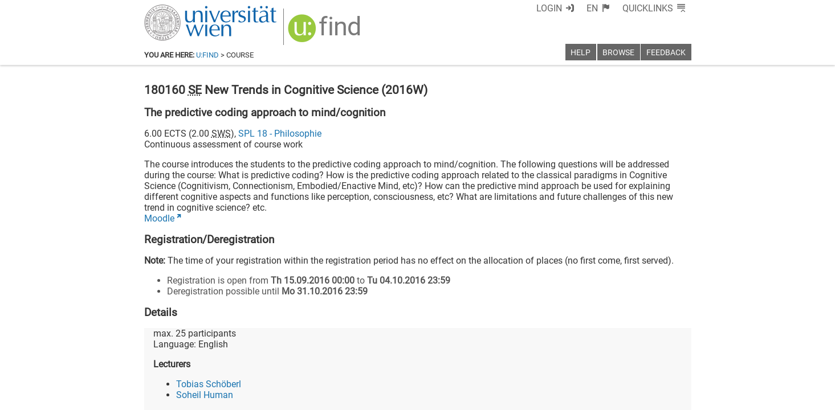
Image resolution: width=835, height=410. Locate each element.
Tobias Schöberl (208, 384)
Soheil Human (204, 395)
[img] (326, 32)
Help (580, 53)
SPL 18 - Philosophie (279, 133)
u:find (207, 55)
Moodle (159, 218)
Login (549, 8)
